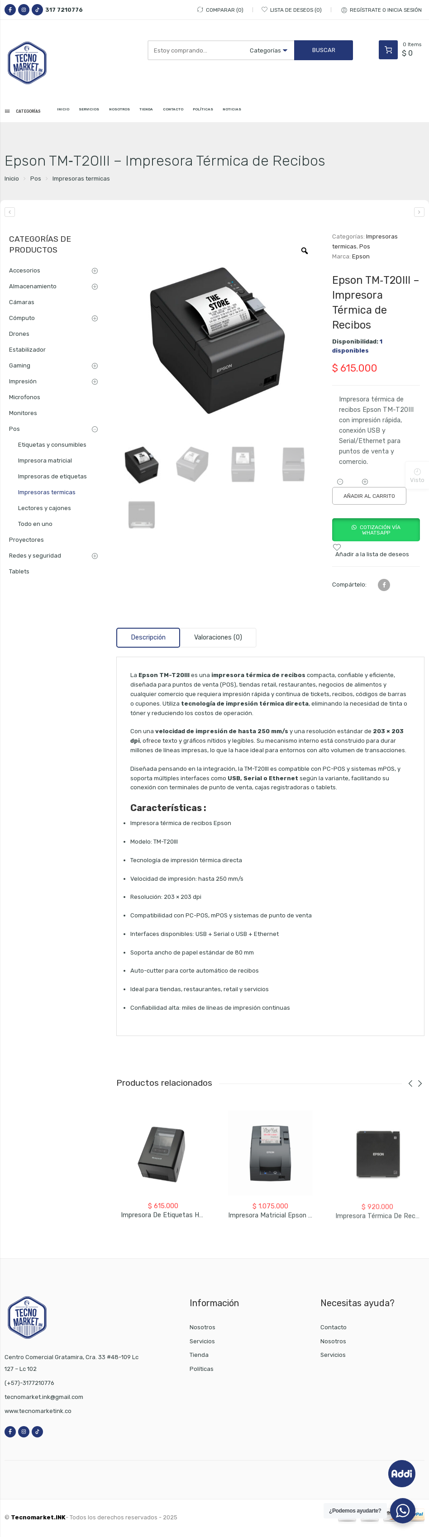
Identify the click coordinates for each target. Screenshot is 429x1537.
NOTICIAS (285, 112)
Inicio (12, 180)
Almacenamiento (33, 288)
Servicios (202, 1343)
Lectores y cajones (44, 509)
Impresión (23, 383)
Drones (19, 335)
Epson (361, 258)
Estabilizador (27, 351)
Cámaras (21, 304)
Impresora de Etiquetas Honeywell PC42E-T (188, 1225)
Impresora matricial (45, 462)
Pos (35, 180)
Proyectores (26, 541)
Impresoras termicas (81, 180)
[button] (376, 534)
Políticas (202, 1371)
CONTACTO (211, 112)
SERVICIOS (104, 112)
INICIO (73, 112)
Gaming (19, 367)
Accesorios (24, 272)
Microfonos (24, 399)
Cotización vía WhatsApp (380, 532)
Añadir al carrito (369, 498)
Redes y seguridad (35, 557)
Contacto (333, 1329)
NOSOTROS (142, 112)
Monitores (23, 414)
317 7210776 (64, 9)
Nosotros (202, 1329)
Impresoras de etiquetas (52, 478)
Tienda (199, 1357)
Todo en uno (35, 525)
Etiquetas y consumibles (52, 446)
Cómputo (22, 319)
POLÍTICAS (249, 112)
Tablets (19, 573)
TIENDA (177, 112)
